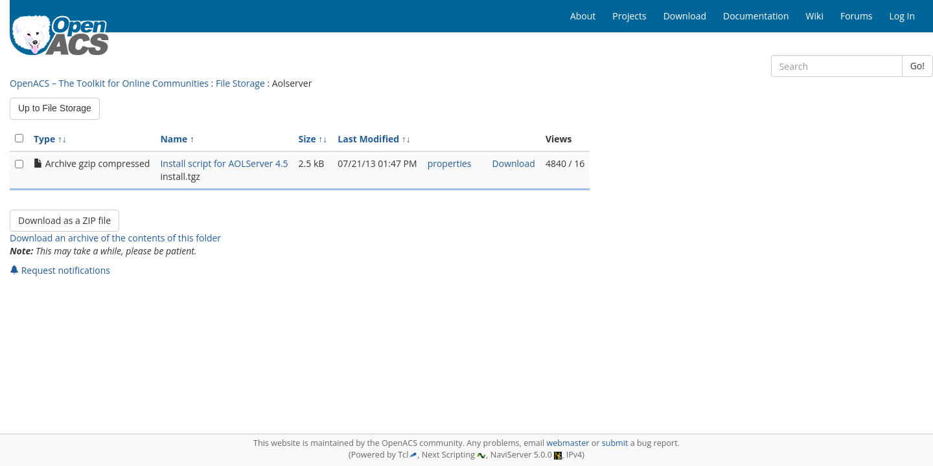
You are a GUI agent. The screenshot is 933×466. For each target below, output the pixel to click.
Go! (917, 66)
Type (44, 139)
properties (450, 163)
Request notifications (60, 270)
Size (307, 139)
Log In (902, 16)
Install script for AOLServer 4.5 (224, 163)
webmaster (567, 443)
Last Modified (368, 139)
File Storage (240, 83)
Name (173, 139)
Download (513, 163)
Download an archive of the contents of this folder (115, 238)
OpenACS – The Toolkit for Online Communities (109, 83)
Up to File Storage (54, 108)
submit (615, 443)
